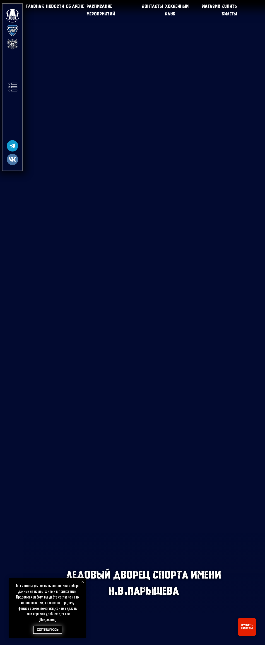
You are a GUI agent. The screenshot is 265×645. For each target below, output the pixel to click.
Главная (35, 6)
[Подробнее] (47, 619)
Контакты (152, 6)
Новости (55, 6)
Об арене (75, 6)
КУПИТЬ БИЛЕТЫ (247, 627)
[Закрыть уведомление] (82, 581)
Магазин (211, 6)
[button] (13, 87)
